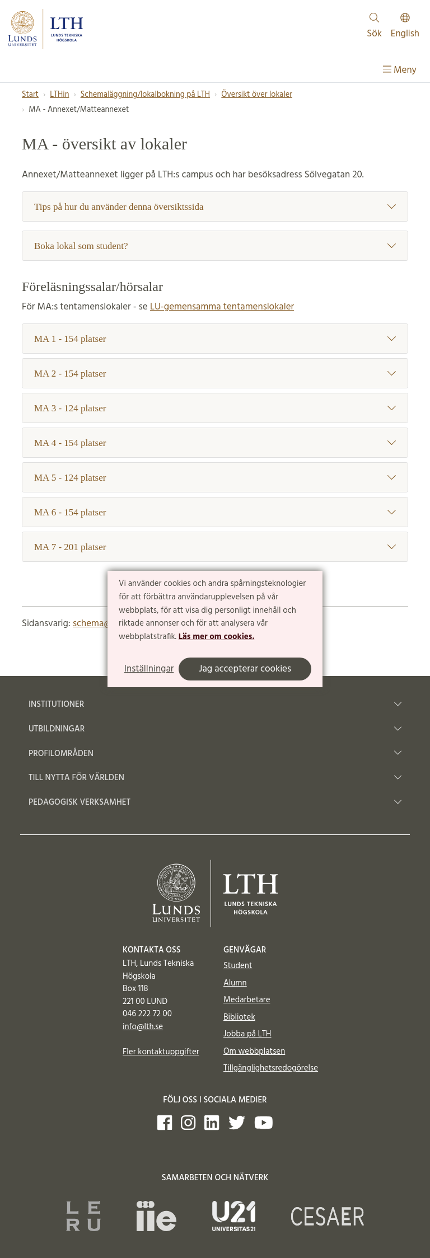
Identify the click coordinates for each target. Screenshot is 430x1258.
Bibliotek (239, 1017)
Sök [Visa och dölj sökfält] (374, 27)
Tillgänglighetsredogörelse (270, 1068)
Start (30, 94)
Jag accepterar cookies (245, 669)
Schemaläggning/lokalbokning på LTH (145, 94)
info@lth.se (143, 1027)
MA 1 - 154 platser (215, 338)
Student (237, 966)
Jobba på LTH (247, 1034)
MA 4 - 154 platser (215, 442)
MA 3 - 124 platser (215, 408)
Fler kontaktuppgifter (161, 1052)
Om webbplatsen (254, 1051)
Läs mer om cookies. (216, 637)
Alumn (235, 983)
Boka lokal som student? (215, 246)
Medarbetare (246, 1000)
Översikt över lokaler (256, 94)
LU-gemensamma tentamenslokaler (222, 306)
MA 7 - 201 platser (215, 547)
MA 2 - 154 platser (215, 373)
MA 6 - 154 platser (215, 512)
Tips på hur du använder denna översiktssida (215, 206)
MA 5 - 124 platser (215, 477)
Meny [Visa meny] (400, 70)
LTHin (59, 94)
